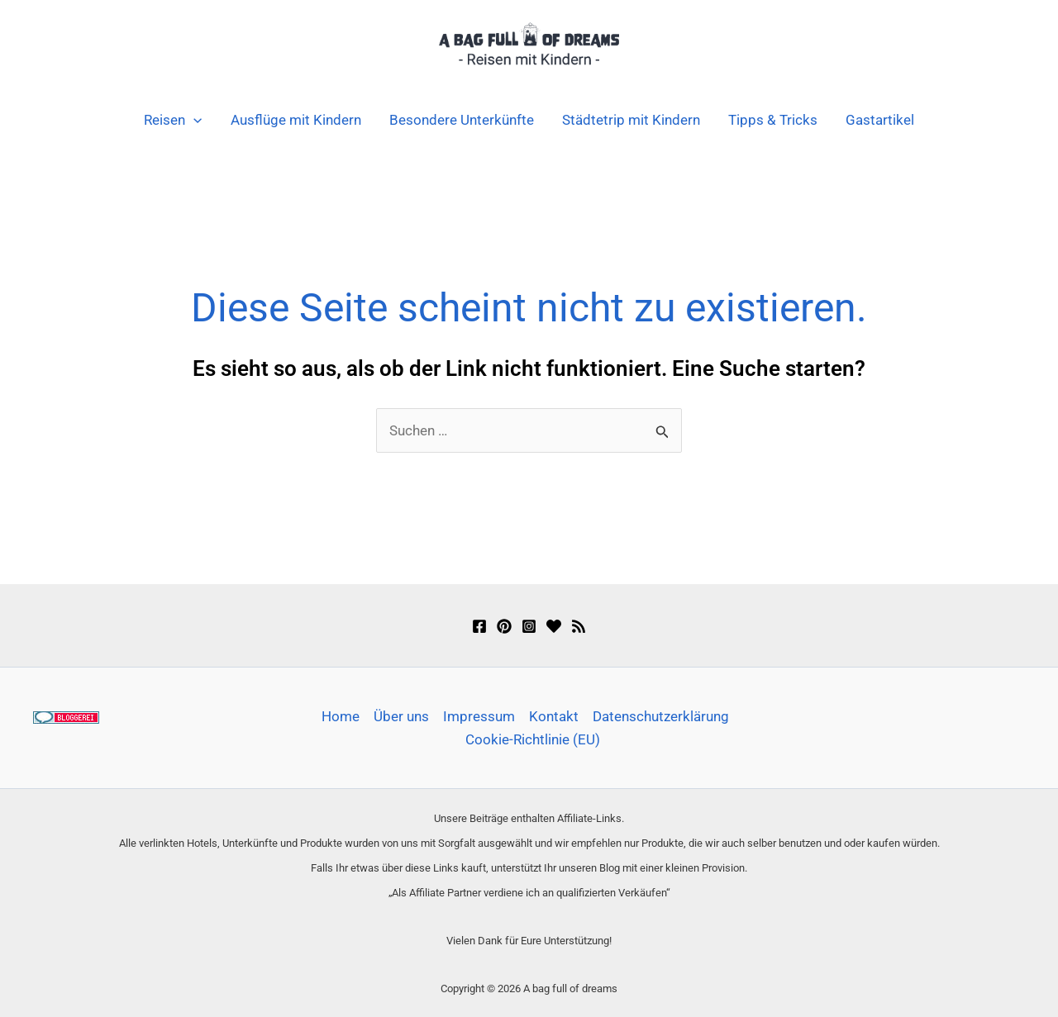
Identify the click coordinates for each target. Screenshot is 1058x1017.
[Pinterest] (504, 626)
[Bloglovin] (553, 626)
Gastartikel (880, 120)
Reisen (173, 120)
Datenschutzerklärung (661, 716)
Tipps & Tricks (772, 120)
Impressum (479, 716)
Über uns (401, 716)
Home (341, 716)
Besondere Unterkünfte (461, 120)
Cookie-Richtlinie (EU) (532, 739)
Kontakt (554, 716)
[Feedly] (578, 626)
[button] (193, 120)
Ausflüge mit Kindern (296, 120)
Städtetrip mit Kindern (631, 120)
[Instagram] (529, 626)
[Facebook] (479, 626)
